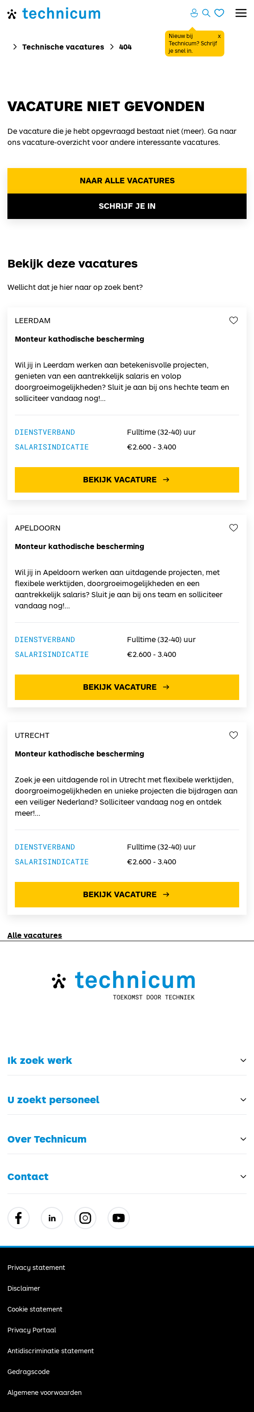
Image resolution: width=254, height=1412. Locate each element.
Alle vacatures (34, 935)
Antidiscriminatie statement (50, 1351)
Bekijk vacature (127, 479)
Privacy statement (36, 1267)
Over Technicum (47, 1139)
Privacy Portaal (31, 1330)
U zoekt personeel (53, 1099)
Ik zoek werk (39, 1060)
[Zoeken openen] (206, 13)
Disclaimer (23, 1288)
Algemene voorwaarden (44, 1392)
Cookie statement (35, 1309)
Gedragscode (28, 1371)
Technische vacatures (63, 46)
